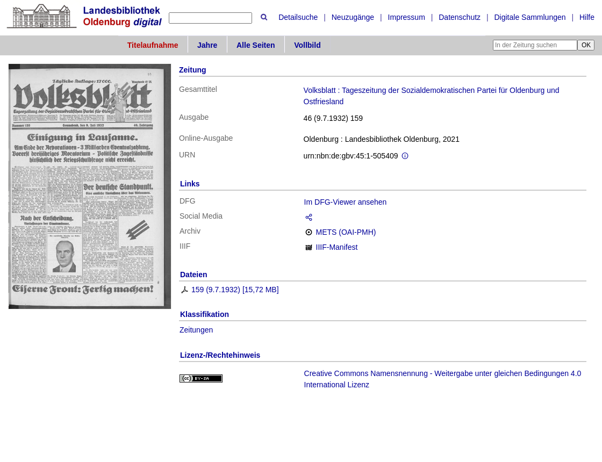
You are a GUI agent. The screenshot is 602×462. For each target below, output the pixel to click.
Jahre (207, 45)
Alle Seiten (255, 45)
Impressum (406, 17)
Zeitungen (196, 330)
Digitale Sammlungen (529, 17)
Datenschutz (460, 17)
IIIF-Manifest (337, 247)
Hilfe (586, 17)
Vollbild (307, 45)
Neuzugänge (353, 17)
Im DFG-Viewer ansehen (345, 202)
